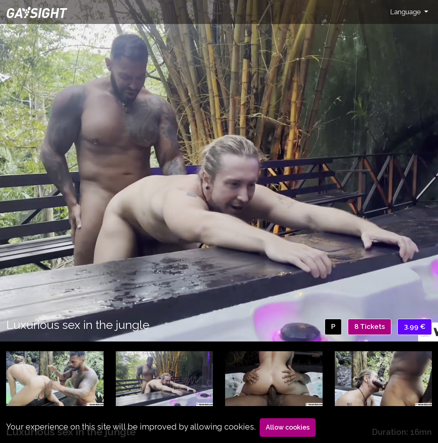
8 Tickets (369, 326)
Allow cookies (288, 427)
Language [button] (406, 12)
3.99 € (414, 326)
